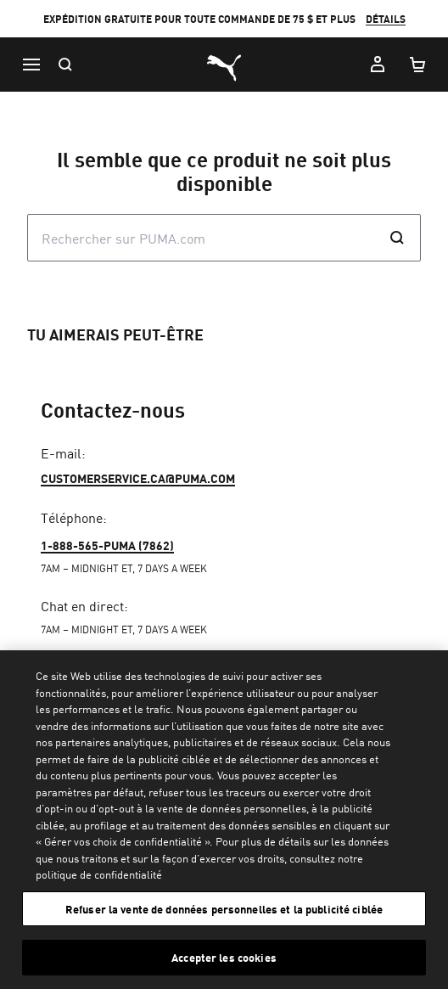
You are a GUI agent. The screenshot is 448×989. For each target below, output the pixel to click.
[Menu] (31, 64)
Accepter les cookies (224, 957)
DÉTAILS (386, 19)
